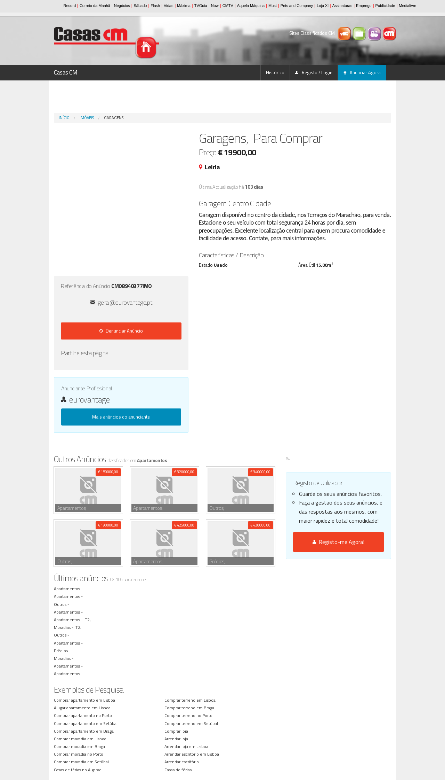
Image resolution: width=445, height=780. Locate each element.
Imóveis (87, 117)
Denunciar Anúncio (121, 330)
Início (64, 117)
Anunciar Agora (362, 72)
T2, (88, 619)
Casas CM (66, 72)
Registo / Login (313, 72)
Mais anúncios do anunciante (121, 416)
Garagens (113, 117)
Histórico (275, 72)
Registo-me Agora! (338, 542)
